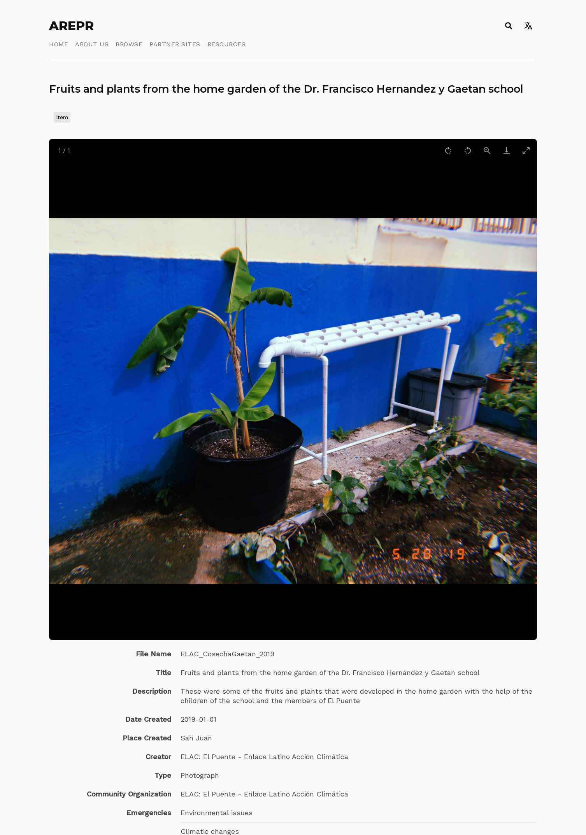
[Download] (506, 150)
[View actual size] (487, 150)
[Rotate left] (467, 150)
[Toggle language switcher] (528, 26)
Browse (129, 44)
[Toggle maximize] (526, 150)
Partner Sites (174, 44)
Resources (226, 44)
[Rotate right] (448, 150)
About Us (92, 44)
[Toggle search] (508, 26)
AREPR (71, 25)
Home (58, 44)
